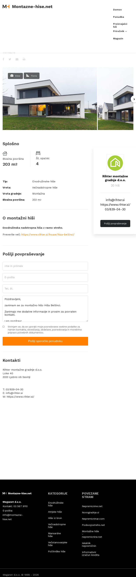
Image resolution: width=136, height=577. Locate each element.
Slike (17, 76)
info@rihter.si (115, 200)
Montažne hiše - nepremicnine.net (90, 534)
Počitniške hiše (56, 551)
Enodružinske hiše (55, 504)
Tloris (34, 76)
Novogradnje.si (90, 512)
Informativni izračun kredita (90, 553)
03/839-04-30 (115, 209)
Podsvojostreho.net (90, 525)
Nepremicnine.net (90, 506)
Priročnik (118, 32)
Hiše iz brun (55, 518)
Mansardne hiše (54, 535)
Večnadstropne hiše (57, 525)
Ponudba (118, 17)
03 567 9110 (20, 506)
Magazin (118, 39)
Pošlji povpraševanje (115, 223)
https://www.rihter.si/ (115, 204)
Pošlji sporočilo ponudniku (45, 341)
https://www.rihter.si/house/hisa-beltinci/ (47, 234)
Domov (117, 10)
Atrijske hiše (55, 511)
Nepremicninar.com (90, 518)
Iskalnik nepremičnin (89, 544)
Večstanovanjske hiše (57, 544)
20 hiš (115, 185)
